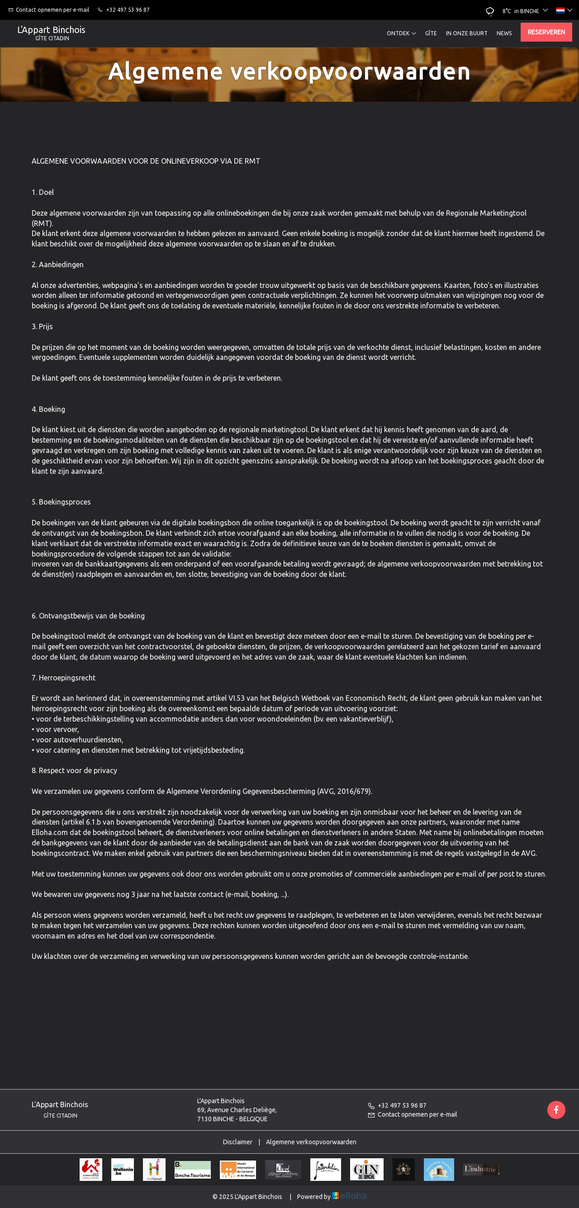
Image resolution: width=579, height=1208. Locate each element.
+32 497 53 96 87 (397, 1105)
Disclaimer (237, 1142)
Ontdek (401, 33)
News (504, 33)
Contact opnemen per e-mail (412, 1114)
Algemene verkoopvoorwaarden (311, 1142)
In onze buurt (467, 33)
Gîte (431, 33)
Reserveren (546, 32)
